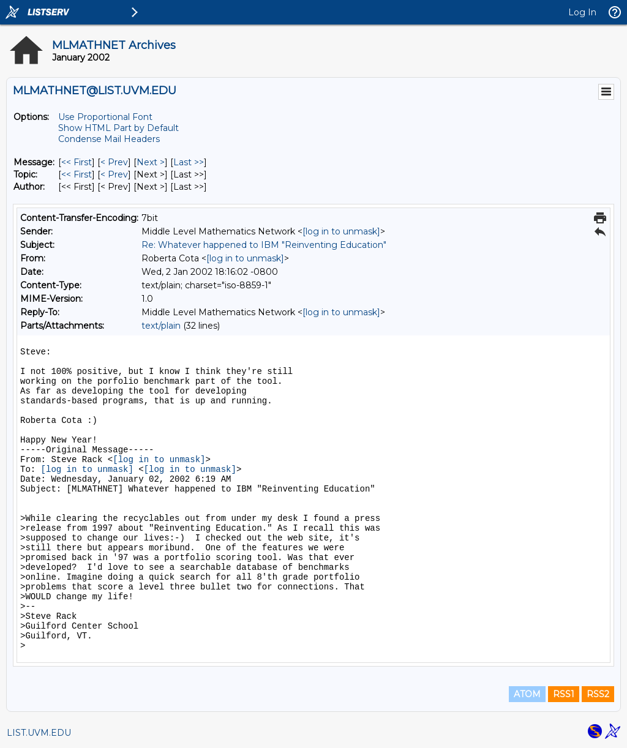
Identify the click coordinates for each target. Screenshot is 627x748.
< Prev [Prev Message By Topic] (114, 174)
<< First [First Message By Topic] (76, 174)
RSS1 (563, 694)
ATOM (527, 694)
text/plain (161, 325)
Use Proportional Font (105, 116)
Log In (582, 12)
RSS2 (598, 694)
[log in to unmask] (341, 231)
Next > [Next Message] (151, 162)
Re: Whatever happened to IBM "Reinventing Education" (263, 244)
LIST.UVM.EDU (39, 732)
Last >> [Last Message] (188, 162)
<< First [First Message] (76, 162)
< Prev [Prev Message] (114, 162)
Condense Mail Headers (109, 138)
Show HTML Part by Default (118, 127)
